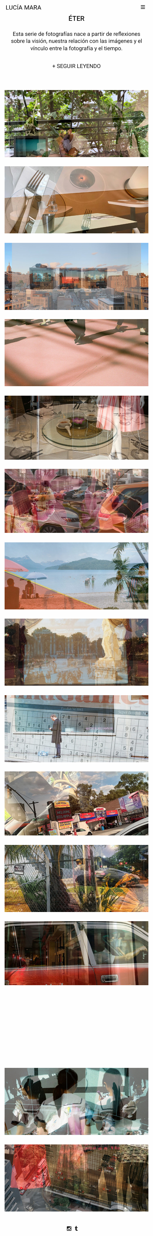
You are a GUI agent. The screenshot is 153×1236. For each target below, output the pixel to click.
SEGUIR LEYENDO (79, 66)
